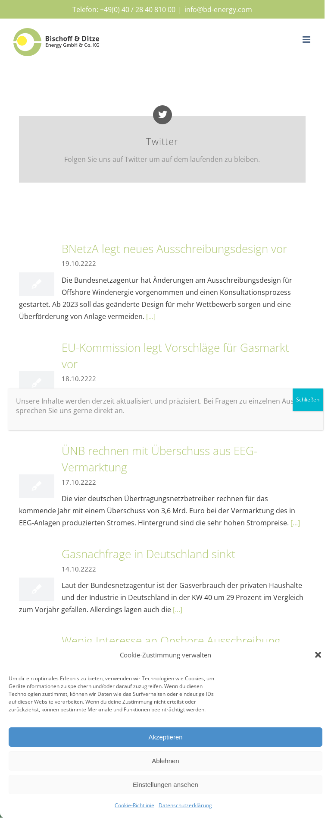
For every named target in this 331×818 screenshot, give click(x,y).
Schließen (307, 399)
